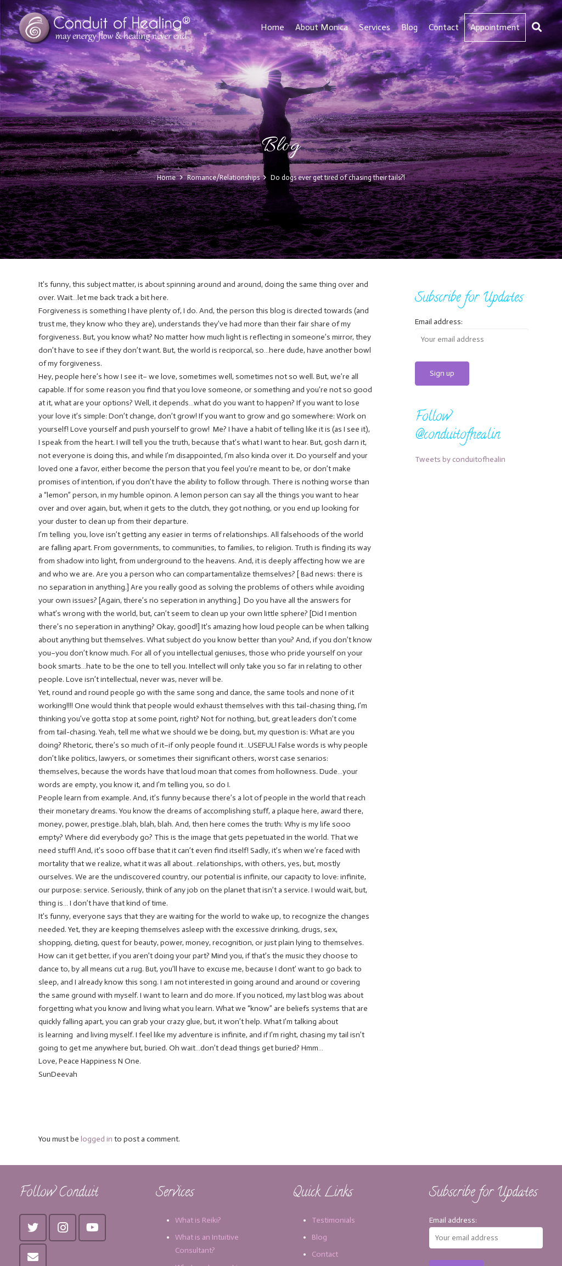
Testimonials (333, 1220)
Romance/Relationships (223, 177)
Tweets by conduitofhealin (460, 459)
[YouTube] (92, 1227)
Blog (319, 1237)
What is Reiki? (198, 1220)
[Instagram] (62, 1227)
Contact (325, 1254)
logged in (97, 1139)
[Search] (537, 27)
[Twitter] (33, 1227)
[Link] (106, 27)
